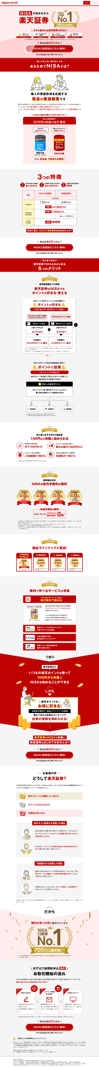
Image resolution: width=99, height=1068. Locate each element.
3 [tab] (52, 356)
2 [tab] (49, 356)
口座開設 (87, 2)
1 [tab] (47, 356)
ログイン (95, 2)
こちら (28, 349)
